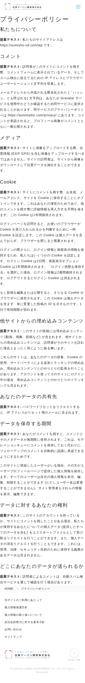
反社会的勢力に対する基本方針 (25, 622)
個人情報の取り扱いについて (23, 614)
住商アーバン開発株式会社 (23, 6)
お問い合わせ (13, 629)
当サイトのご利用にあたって (23, 600)
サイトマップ (13, 636)
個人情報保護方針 (16, 607)
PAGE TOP (74, 654)
